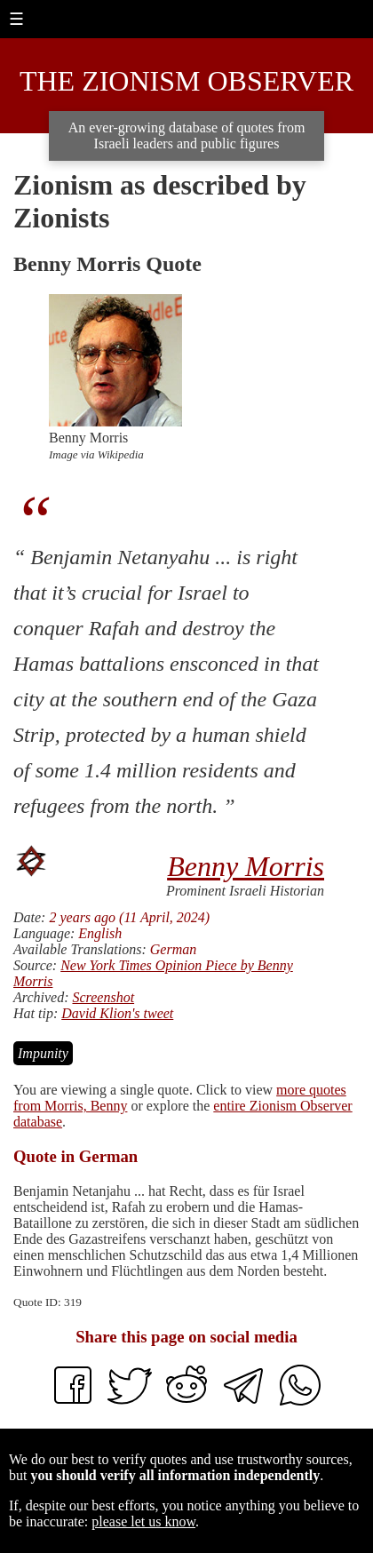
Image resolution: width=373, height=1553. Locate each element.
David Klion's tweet (117, 1013)
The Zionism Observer (186, 81)
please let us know (143, 1521)
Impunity (43, 1053)
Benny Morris (245, 866)
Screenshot (103, 997)
